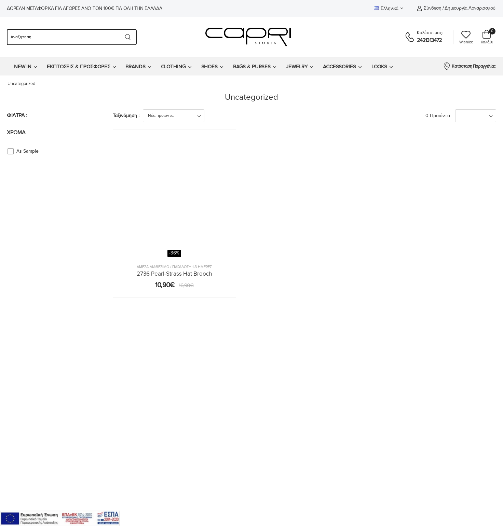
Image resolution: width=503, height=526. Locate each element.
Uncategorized (21, 83)
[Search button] (128, 37)
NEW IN (22, 67)
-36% (174, 253)
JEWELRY (297, 67)
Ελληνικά (386, 8)
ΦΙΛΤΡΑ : (17, 115)
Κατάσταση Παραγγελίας (469, 66)
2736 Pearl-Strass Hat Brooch (174, 273)
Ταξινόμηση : (126, 116)
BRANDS (135, 67)
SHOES (209, 67)
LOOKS (379, 67)
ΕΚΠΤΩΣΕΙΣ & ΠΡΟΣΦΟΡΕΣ (78, 67)
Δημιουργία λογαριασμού (470, 8)
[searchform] (63, 37)
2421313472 (429, 40)
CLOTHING (173, 67)
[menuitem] (25, 66)
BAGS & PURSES (252, 67)
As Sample (27, 151)
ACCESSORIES (339, 67)
